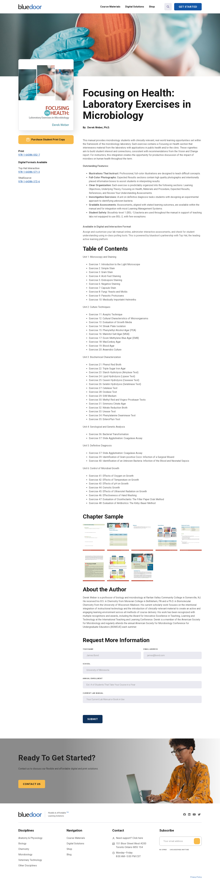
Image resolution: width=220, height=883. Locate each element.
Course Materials (110, 6)
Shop (152, 6)
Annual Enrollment (93, 678)
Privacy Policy (196, 877)
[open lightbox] (94, 537)
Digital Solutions (134, 6)
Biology (22, 843)
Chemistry (23, 849)
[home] (30, 6)
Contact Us (31, 783)
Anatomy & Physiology (30, 838)
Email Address (150, 649)
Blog (69, 854)
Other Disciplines (27, 865)
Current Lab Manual (93, 693)
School (86, 664)
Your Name (88, 649)
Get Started (188, 6)
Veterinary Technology (30, 860)
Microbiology (25, 854)
